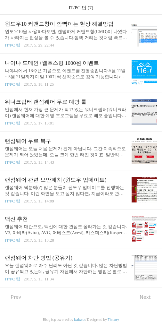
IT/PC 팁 (12, 45)
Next (148, 297)
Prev (13, 297)
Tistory (113, 319)
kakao (79, 319)
